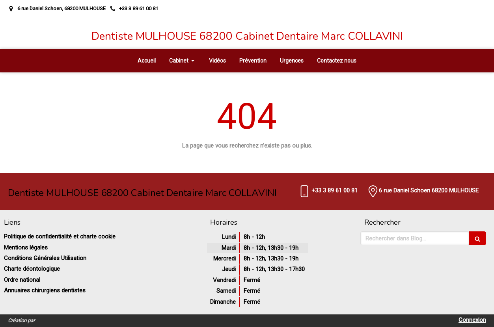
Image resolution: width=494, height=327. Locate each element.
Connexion (472, 319)
